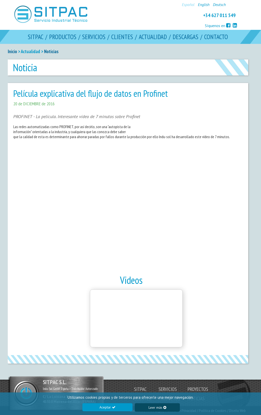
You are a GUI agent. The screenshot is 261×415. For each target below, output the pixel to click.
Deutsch (219, 4)
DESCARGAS (185, 37)
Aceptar (107, 407)
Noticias (51, 51)
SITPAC (35, 37)
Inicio (12, 51)
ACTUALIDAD (153, 37)
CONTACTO (216, 37)
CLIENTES (122, 37)
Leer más (157, 407)
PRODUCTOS (62, 37)
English (203, 4)
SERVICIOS (93, 37)
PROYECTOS (198, 389)
